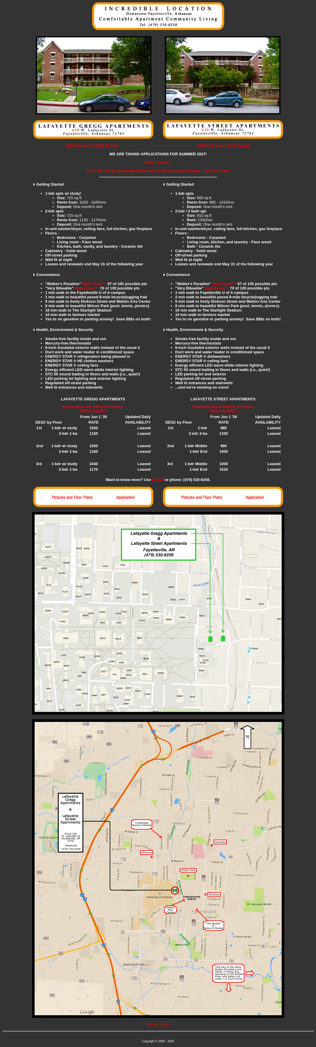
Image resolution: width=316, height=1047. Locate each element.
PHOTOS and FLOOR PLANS (92, 146)
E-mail (157, 479)
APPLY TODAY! (158, 162)
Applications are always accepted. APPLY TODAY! (93, 409)
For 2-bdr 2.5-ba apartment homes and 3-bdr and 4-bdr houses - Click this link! (158, 171)
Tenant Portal (158, 1025)
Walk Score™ (94, 284)
